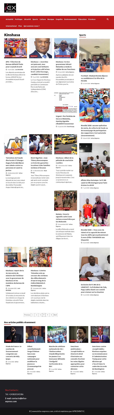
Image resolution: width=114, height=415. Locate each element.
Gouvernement (97, 341)
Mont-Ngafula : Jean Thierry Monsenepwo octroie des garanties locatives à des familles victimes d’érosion (40, 163)
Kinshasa (9, 56)
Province (91, 19)
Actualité (9, 19)
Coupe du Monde (86, 120)
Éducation (82, 19)
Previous (27, 315)
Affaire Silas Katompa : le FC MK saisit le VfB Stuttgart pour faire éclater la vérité (94, 182)
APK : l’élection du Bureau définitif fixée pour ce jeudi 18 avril (14, 64)
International (11, 26)
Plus (20, 26)
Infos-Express (70, 72)
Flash (65, 108)
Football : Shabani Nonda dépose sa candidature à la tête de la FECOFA (94, 78)
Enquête (59, 19)
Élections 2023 (18, 149)
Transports (67, 152)
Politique (18, 19)
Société (41, 152)
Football (83, 174)
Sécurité (27, 19)
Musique (50, 19)
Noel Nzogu (70, 126)
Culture (43, 19)
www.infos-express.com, (43, 411)
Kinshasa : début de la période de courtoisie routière (64, 160)
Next (55, 315)
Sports (35, 19)
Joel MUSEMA (19, 69)
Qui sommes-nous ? (32, 26)
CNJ (50, 341)
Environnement (70, 19)
